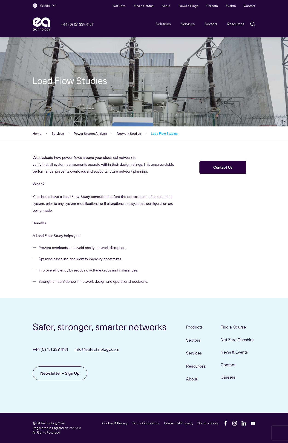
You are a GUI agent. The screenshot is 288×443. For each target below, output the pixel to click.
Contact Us (222, 167)
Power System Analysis (90, 133)
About (166, 6)
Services (58, 133)
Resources (235, 24)
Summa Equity (208, 423)
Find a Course (143, 6)
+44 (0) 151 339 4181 (77, 24)
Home (37, 133)
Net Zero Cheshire (237, 339)
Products (194, 327)
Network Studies (129, 133)
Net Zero (119, 6)
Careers (212, 6)
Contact (249, 6)
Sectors (211, 24)
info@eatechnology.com (97, 349)
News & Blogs (188, 6)
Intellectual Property (178, 423)
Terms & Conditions (146, 423)
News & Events (234, 352)
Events (231, 6)
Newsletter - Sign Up (60, 373)
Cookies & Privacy (114, 423)
